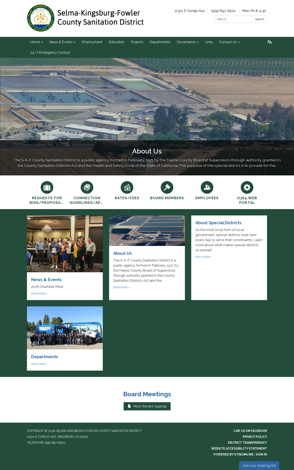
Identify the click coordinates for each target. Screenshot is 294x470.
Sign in (261, 454)
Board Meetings (147, 394)
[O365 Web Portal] (247, 192)
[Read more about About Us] (147, 257)
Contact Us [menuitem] (228, 42)
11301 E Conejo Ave (189, 11)
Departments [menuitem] (160, 42)
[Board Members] (167, 190)
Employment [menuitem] (92, 42)
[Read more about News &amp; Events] (65, 257)
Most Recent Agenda (147, 406)
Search (259, 19)
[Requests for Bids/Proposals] (46, 192)
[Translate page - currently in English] (269, 42)
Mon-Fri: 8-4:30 (254, 11)
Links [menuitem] (209, 42)
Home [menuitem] (35, 42)
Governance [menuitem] (186, 42)
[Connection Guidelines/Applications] (86, 192)
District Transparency (247, 442)
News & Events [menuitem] (61, 42)
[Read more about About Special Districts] (229, 257)
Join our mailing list (259, 465)
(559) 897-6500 (223, 11)
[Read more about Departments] (65, 338)
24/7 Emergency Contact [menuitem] (50, 53)
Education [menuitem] (116, 42)
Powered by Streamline (234, 454)
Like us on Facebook (250, 431)
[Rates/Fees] (127, 190)
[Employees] (207, 190)
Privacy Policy (255, 436)
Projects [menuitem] (137, 42)
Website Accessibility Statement (239, 448)
